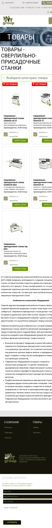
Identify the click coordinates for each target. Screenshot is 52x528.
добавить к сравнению (13, 134)
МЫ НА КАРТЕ (9, 3)
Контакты (8, 427)
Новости (8, 438)
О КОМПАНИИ (11, 422)
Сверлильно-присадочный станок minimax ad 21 (14, 118)
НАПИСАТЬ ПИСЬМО (31, 3)
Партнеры (8, 433)
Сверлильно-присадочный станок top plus (16, 246)
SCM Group (22, 128)
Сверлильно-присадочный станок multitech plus (14, 182)
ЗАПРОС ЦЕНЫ (20, 141)
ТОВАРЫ (11, 49)
